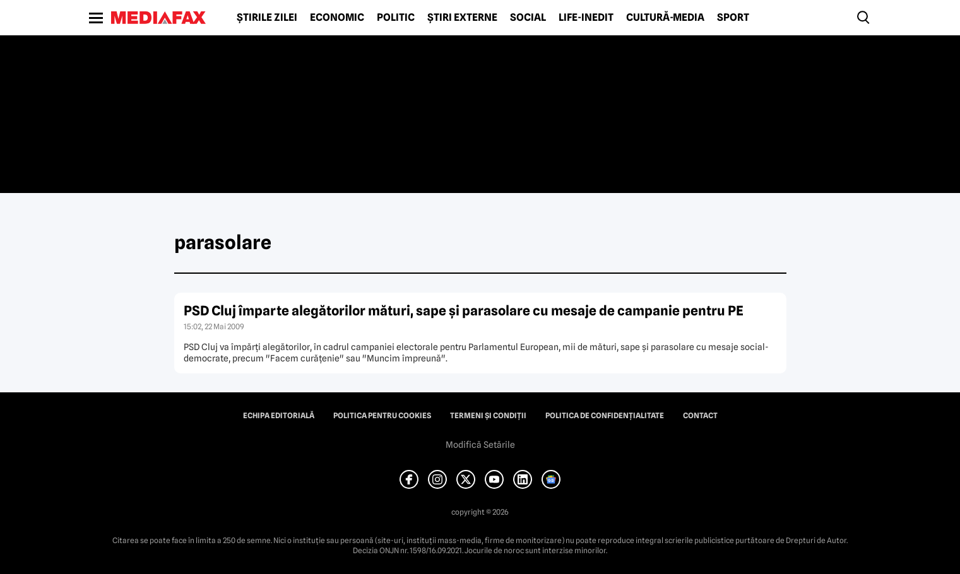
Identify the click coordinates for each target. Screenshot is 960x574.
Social (528, 18)
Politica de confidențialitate (604, 415)
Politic (396, 18)
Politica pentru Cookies (382, 415)
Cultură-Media (665, 18)
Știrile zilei (267, 18)
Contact (700, 415)
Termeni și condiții (488, 415)
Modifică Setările (480, 445)
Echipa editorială (278, 415)
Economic (337, 18)
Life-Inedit (586, 18)
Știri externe (462, 18)
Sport (733, 18)
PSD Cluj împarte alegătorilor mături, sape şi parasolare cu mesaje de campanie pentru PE (464, 311)
